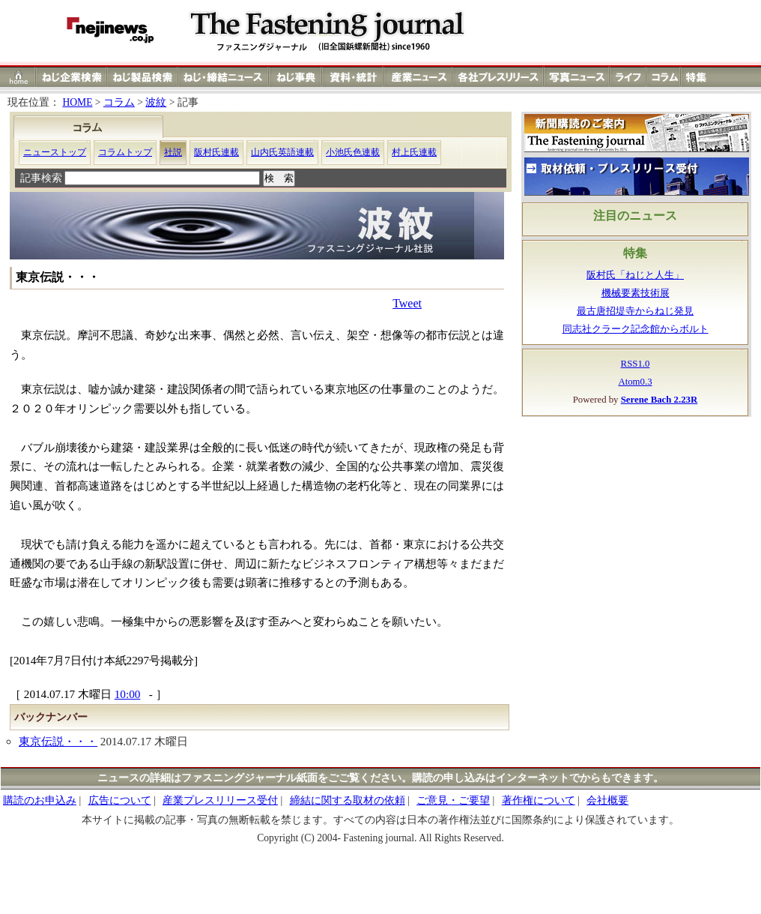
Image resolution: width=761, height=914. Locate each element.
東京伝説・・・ (58, 741)
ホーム (18, 77)
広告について (119, 800)
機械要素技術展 (635, 293)
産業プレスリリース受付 (220, 800)
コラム (663, 77)
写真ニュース (577, 77)
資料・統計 (352, 77)
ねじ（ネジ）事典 (296, 77)
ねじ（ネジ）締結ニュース (223, 77)
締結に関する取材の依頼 (347, 800)
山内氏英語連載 (282, 152)
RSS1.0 (635, 363)
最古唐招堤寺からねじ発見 (635, 311)
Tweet (407, 303)
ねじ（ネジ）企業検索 (71, 77)
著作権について (538, 800)
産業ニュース (418, 77)
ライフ (628, 77)
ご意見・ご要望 (453, 800)
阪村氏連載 (216, 152)
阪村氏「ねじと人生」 (635, 275)
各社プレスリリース (498, 77)
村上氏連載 (414, 152)
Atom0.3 (635, 381)
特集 (698, 77)
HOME (77, 102)
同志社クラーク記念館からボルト (636, 329)
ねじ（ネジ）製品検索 (142, 77)
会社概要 (607, 800)
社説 (173, 152)
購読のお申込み (39, 800)
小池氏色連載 (353, 152)
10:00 (128, 694)
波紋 (155, 102)
